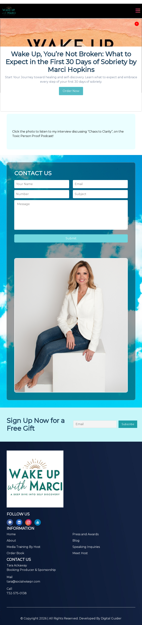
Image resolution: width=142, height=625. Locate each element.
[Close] (137, 24)
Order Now (71, 91)
